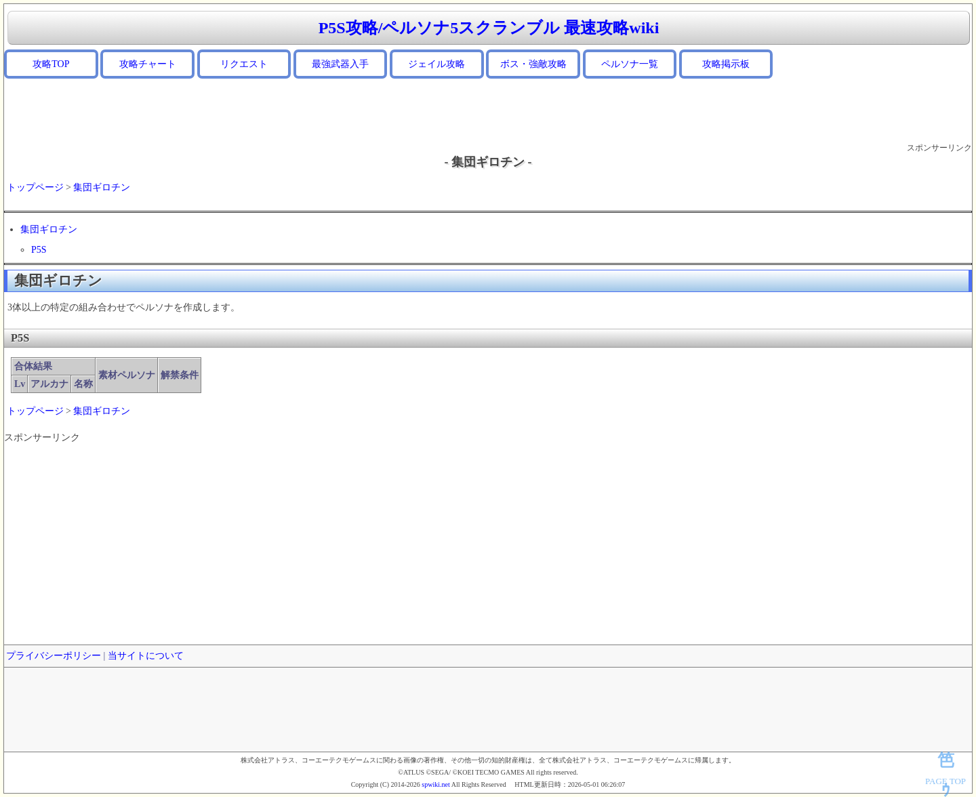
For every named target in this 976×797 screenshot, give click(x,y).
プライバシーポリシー (53, 656)
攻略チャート (147, 64)
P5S (39, 250)
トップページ (35, 187)
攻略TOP (51, 64)
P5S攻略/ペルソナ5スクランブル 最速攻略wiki (489, 28)
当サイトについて (146, 656)
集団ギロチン (101, 187)
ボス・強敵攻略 (533, 64)
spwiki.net (435, 784)
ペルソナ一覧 (629, 64)
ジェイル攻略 (436, 64)
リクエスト (244, 64)
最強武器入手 (340, 64)
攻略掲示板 (726, 64)
